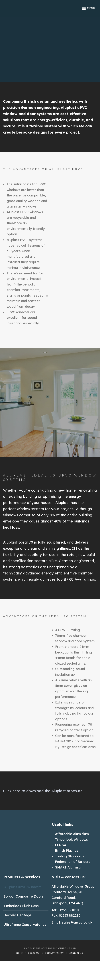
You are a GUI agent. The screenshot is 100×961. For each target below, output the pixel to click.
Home (19, 953)
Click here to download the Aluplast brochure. (43, 791)
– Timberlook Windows (70, 839)
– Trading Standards (68, 856)
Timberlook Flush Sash (21, 906)
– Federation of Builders (71, 862)
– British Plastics (65, 851)
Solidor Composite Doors (23, 896)
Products (34, 953)
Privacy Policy (54, 953)
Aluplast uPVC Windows (22, 887)
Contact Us (76, 953)
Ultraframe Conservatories (24, 924)
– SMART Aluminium (67, 867)
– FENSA (59, 845)
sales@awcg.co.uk (77, 922)
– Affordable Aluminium (70, 834)
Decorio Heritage (17, 915)
